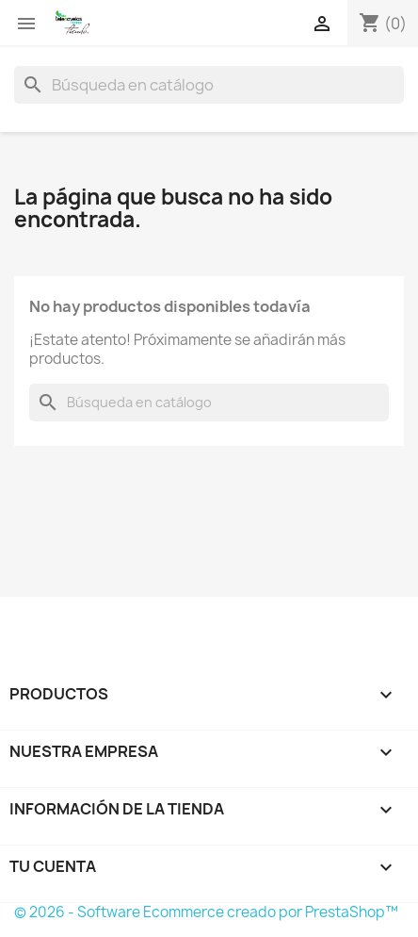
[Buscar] (209, 85)
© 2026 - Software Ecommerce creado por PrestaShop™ (206, 912)
